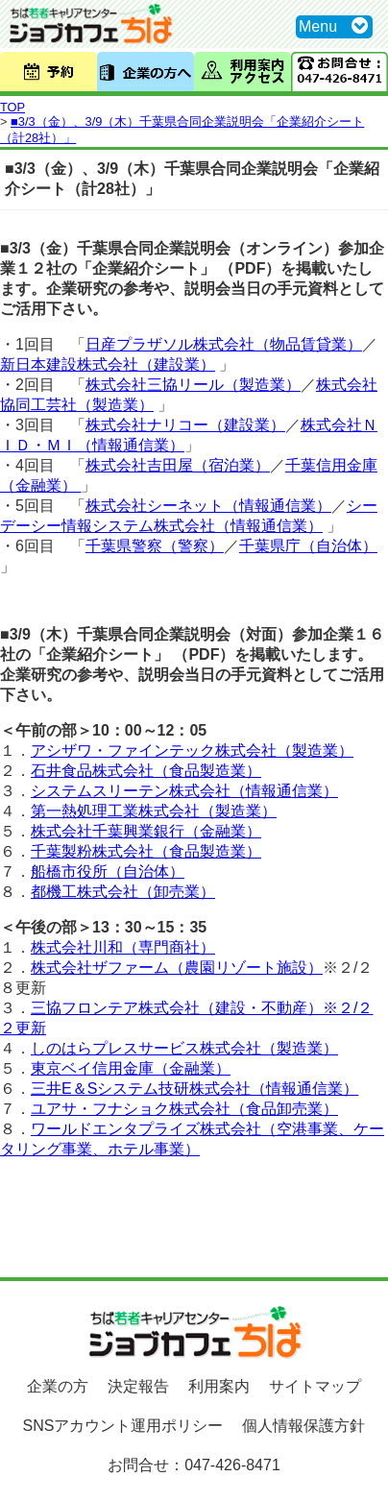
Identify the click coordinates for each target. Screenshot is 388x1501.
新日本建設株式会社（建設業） (107, 364)
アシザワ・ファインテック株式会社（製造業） (192, 750)
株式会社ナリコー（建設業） (185, 425)
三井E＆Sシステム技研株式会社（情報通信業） (194, 1088)
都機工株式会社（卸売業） (123, 892)
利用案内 (219, 1386)
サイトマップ (315, 1386)
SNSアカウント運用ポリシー (123, 1425)
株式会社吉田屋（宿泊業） (177, 465)
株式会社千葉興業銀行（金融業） (146, 831)
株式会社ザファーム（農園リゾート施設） (177, 967)
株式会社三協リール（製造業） (193, 384)
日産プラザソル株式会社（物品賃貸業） (223, 344)
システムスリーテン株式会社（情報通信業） (184, 791)
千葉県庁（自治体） (308, 546)
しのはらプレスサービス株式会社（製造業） (184, 1048)
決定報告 (138, 1386)
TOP (12, 107)
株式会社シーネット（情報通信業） (208, 505)
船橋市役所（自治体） (107, 871)
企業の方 (57, 1386)
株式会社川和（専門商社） (123, 947)
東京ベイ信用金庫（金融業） (130, 1068)
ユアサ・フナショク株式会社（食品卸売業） (184, 1109)
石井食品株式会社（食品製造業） (146, 771)
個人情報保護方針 (303, 1425)
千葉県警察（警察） (154, 546)
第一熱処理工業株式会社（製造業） (154, 811)
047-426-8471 (232, 1465)
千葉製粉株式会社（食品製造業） (146, 851)
